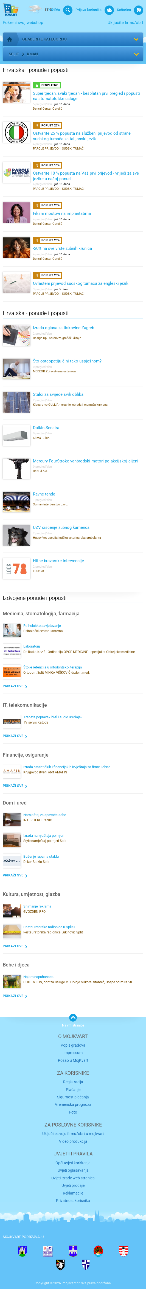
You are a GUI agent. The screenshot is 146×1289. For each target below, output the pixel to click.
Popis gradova (73, 1045)
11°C (39, 10)
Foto (73, 1112)
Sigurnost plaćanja (73, 1097)
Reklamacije (73, 1193)
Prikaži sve (13, 686)
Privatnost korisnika (73, 1200)
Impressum (73, 1052)
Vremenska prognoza (73, 1104)
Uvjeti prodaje (73, 1185)
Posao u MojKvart (73, 1060)
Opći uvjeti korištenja (73, 1163)
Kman (32, 54)
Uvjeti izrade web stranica (73, 1178)
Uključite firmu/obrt (125, 22)
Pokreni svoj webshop (23, 22)
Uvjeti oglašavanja (73, 1170)
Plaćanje (73, 1089)
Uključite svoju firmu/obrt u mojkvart (73, 1133)
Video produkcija (73, 1141)
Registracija (73, 1082)
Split (14, 54)
